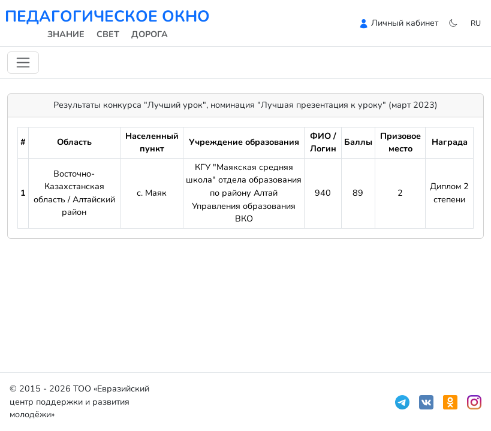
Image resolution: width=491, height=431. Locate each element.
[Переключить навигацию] (23, 62)
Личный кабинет (404, 23)
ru (476, 23)
